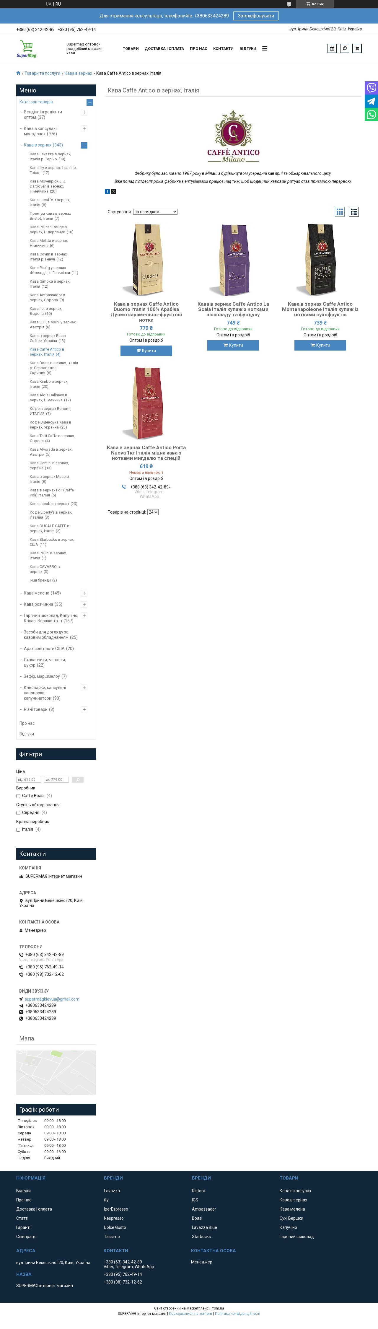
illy (106, 1200)
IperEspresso (116, 1209)
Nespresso (114, 1218)
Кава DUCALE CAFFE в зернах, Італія (49, 528)
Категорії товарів (36, 102)
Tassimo (112, 1236)
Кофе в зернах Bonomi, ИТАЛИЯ (50, 411)
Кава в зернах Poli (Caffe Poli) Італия (52, 492)
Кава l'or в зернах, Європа (46, 311)
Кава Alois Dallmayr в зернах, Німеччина (48, 397)
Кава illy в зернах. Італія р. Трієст (53, 170)
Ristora (198, 1190)
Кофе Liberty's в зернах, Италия (51, 514)
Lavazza (112, 1190)
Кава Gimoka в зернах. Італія (50, 284)
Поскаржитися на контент (190, 1314)
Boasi (197, 1218)
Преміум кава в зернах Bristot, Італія (50, 216)
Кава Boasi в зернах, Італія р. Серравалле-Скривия (54, 368)
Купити (149, 350)
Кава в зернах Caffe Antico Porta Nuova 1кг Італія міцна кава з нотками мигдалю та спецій (146, 453)
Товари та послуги (42, 73)
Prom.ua (217, 1308)
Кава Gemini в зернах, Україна (49, 465)
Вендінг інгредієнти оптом (43, 115)
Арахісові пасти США (44, 648)
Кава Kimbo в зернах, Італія (49, 384)
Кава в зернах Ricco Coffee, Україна (48, 338)
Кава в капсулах (295, 1190)
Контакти (223, 48)
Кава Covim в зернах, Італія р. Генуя (49, 256)
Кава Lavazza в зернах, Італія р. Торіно (50, 156)
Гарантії (24, 1227)
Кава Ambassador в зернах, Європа (47, 297)
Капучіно (288, 1227)
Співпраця (26, 1236)
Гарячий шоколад (297, 1236)
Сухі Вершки (291, 1218)
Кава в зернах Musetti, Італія (50, 479)
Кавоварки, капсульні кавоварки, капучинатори (45, 693)
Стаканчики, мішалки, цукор (45, 662)
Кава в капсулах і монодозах (40, 131)
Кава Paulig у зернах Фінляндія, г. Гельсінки (50, 270)
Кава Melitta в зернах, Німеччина (49, 243)
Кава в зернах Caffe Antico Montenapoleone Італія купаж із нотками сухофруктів (320, 309)
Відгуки (247, 48)
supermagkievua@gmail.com (52, 999)
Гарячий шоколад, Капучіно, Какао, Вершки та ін (51, 618)
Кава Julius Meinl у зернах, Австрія (53, 324)
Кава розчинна (38, 604)
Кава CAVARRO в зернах (45, 569)
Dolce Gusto (115, 1227)
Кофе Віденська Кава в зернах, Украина (50, 424)
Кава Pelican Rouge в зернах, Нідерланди (48, 229)
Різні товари (36, 709)
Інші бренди (40, 580)
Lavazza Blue (204, 1227)
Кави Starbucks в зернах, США (52, 542)
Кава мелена (36, 593)
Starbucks (201, 1236)
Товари (131, 48)
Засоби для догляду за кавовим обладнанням (46, 635)
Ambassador (204, 1209)
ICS (195, 1200)
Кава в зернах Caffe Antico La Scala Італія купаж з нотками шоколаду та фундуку (233, 309)
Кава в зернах (78, 73)
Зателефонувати (256, 16)
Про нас (198, 48)
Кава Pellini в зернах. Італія (48, 555)
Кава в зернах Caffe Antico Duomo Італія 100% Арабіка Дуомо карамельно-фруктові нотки (146, 312)
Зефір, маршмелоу (42, 676)
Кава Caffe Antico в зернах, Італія (47, 351)
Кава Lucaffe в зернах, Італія (50, 202)
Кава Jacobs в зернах (49, 503)
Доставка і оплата (164, 48)
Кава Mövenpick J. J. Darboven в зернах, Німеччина (48, 186)
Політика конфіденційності (237, 1314)
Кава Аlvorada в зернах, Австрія (51, 452)
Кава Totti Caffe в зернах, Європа (52, 438)
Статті (22, 1218)
